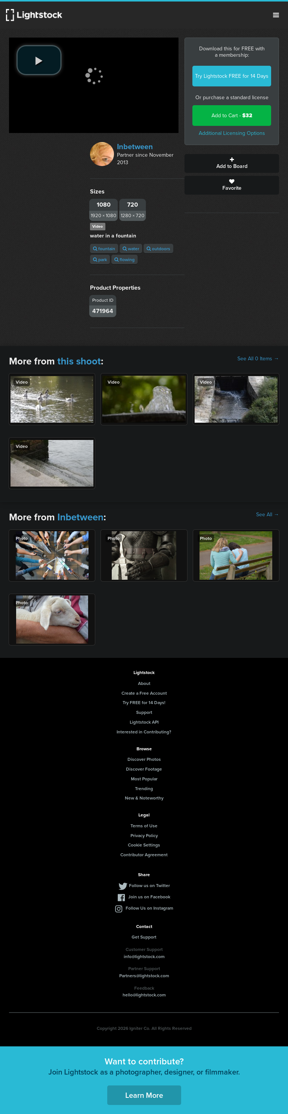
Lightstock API (144, 722)
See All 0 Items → (258, 359)
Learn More (144, 1095)
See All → (267, 514)
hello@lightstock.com (144, 995)
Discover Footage (144, 769)
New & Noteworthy (144, 798)
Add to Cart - (232, 115)
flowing (124, 259)
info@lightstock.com (144, 956)
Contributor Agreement (144, 854)
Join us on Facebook (149, 896)
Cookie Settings (144, 845)
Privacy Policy (144, 835)
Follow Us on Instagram (149, 908)
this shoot (79, 361)
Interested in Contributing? (144, 732)
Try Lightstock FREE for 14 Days (231, 76)
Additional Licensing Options (232, 133)
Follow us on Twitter (149, 885)
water (131, 248)
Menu (276, 15)
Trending (144, 788)
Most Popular (144, 778)
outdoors (158, 248)
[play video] (39, 60)
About (144, 683)
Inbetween (135, 146)
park (100, 259)
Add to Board (232, 163)
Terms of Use (144, 825)
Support (144, 712)
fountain (104, 248)
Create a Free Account (144, 693)
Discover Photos (144, 759)
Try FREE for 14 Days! (144, 702)
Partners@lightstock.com (144, 975)
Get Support (144, 937)
